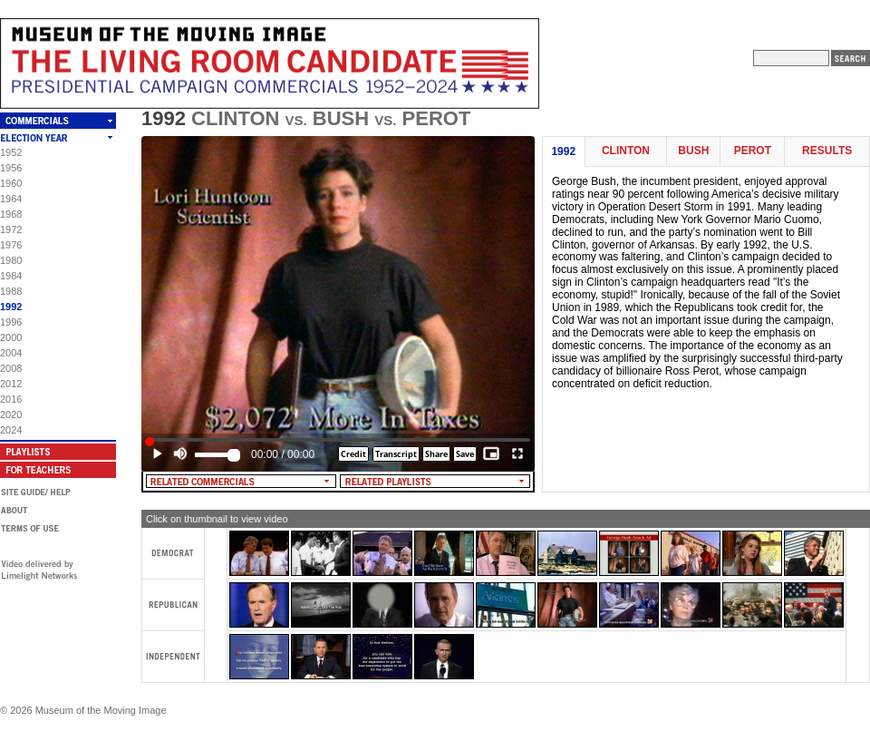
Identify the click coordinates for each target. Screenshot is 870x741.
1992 (11, 306)
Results (827, 151)
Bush (693, 151)
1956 (11, 167)
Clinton (626, 151)
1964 (11, 198)
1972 (11, 229)
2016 (11, 399)
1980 (11, 260)
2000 (11, 337)
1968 (11, 214)
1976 (11, 244)
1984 (11, 275)
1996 (11, 322)
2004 (11, 352)
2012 (11, 383)
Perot (752, 151)
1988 (11, 291)
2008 (11, 368)
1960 (11, 183)
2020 (11, 414)
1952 (11, 152)
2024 (11, 429)
